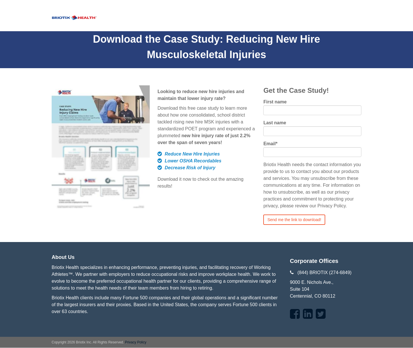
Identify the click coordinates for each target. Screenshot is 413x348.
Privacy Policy (135, 342)
